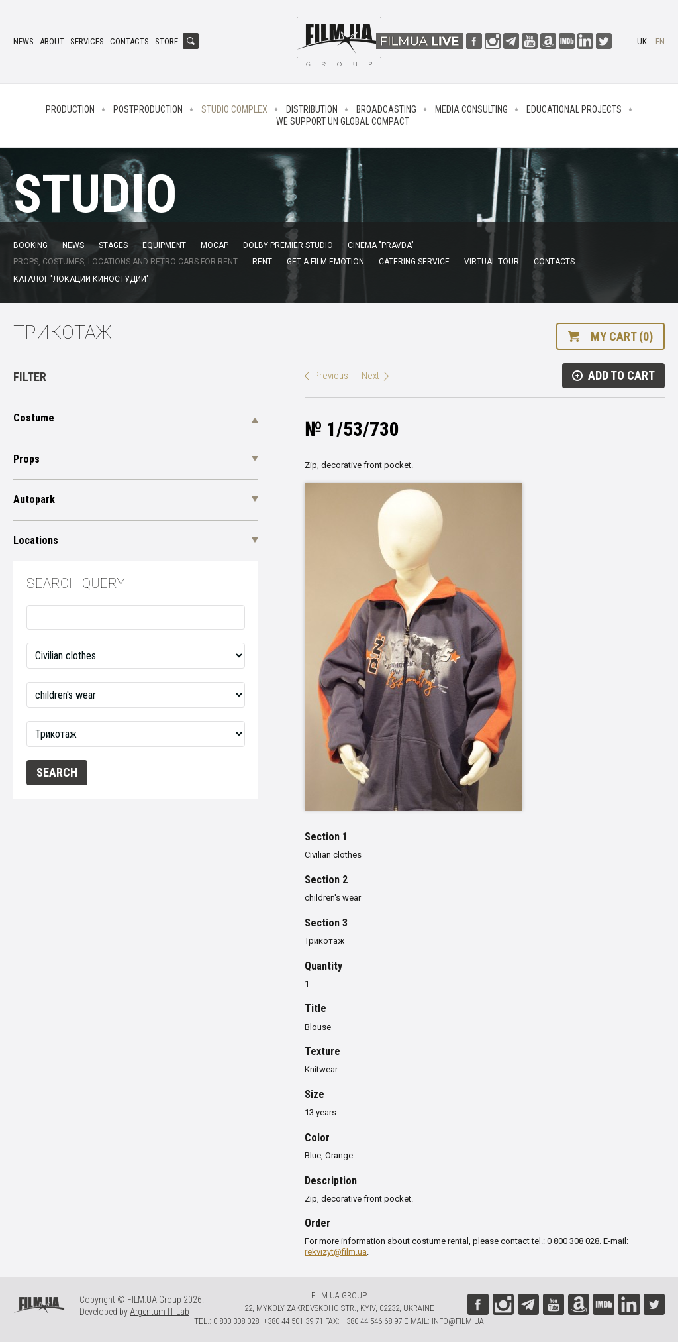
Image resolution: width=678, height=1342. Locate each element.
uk (642, 41)
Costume (33, 418)
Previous (331, 376)
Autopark (34, 499)
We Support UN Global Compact (342, 121)
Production (70, 109)
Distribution (312, 109)
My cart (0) (622, 336)
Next (370, 376)
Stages (113, 245)
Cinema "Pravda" (381, 245)
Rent (262, 261)
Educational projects (574, 109)
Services (87, 41)
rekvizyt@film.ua (336, 1252)
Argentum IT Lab (159, 1311)
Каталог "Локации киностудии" (81, 279)
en (660, 41)
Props (26, 459)
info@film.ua (458, 1321)
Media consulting (471, 109)
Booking (30, 245)
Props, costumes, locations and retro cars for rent (125, 261)
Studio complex (234, 109)
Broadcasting (386, 109)
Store (166, 41)
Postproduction (148, 109)
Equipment (164, 245)
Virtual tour (491, 261)
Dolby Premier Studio (288, 245)
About (52, 41)
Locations (35, 540)
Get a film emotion (325, 261)
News (23, 41)
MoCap (214, 245)
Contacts (129, 41)
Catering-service (414, 261)
